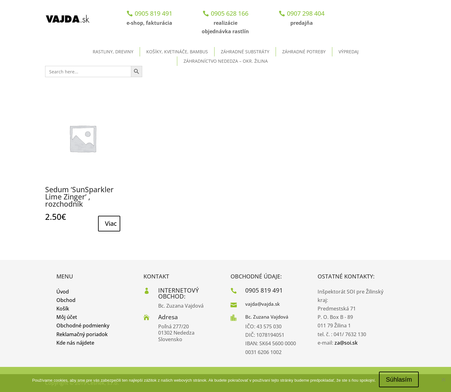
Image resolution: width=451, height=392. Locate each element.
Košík (62, 308)
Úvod (62, 291)
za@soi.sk (346, 342)
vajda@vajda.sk (262, 304)
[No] (443, 379)
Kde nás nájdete (75, 342)
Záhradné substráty (245, 52)
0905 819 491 (153, 13)
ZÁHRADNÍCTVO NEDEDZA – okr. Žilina (226, 61)
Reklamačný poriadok (82, 334)
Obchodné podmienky (82, 325)
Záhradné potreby (304, 52)
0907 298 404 (305, 13)
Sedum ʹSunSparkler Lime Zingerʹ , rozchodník (79, 196)
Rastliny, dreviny (113, 52)
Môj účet (66, 317)
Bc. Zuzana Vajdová (266, 317)
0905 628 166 (229, 13)
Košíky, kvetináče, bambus (177, 52)
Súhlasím (399, 379)
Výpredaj (349, 52)
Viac (111, 223)
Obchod (65, 300)
